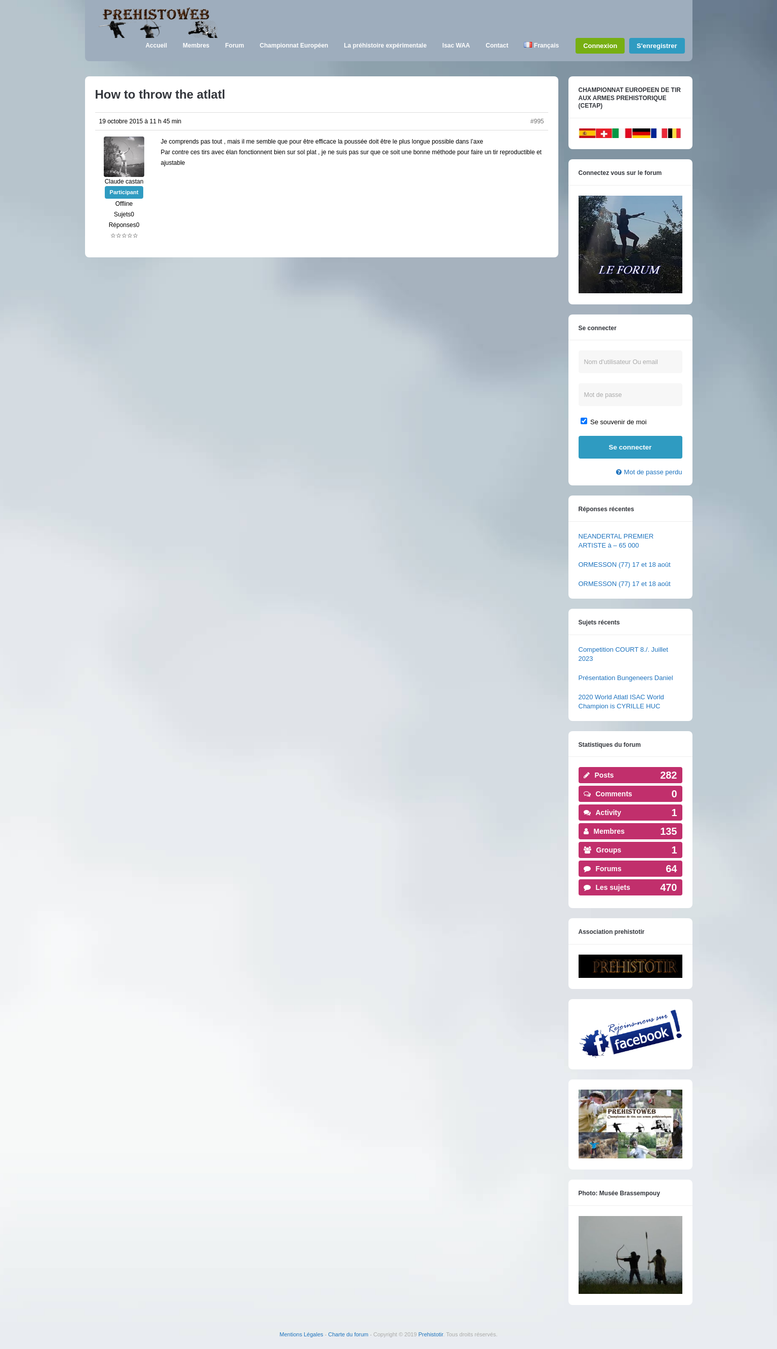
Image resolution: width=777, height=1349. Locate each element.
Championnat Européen (294, 45)
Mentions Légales (301, 1334)
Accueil (156, 45)
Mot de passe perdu (653, 472)
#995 (537, 121)
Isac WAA (456, 45)
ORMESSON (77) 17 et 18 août (625, 564)
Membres (196, 45)
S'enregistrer (657, 46)
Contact (497, 45)
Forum (234, 45)
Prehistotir (430, 1334)
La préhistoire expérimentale (385, 45)
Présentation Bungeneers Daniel (626, 678)
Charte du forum (348, 1334)
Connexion (600, 46)
